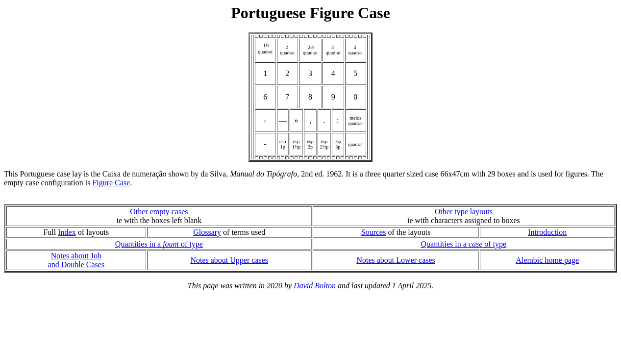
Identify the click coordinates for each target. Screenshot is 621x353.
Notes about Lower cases (395, 260)
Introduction (547, 232)
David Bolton (315, 285)
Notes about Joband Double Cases (76, 260)
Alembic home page (547, 260)
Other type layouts (464, 211)
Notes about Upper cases (229, 260)
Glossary (207, 232)
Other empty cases (159, 211)
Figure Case (111, 182)
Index (66, 232)
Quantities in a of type (159, 244)
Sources (373, 232)
